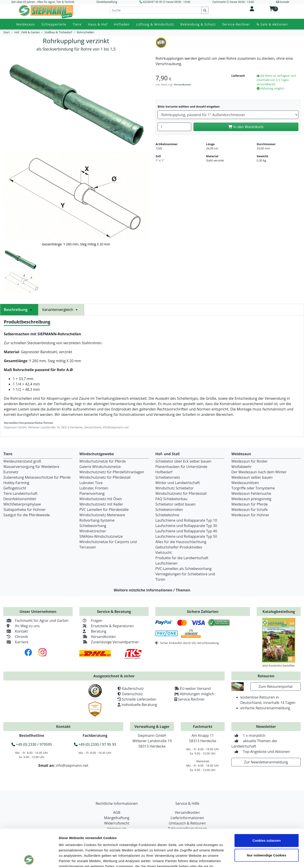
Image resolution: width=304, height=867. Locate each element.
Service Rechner (191, 699)
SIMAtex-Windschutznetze (101, 536)
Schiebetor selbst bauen (175, 504)
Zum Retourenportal (275, 686)
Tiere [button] (77, 24)
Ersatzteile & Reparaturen (106, 625)
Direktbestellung (106, 2)
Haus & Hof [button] (97, 24)
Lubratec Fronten (93, 488)
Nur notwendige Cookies (266, 818)
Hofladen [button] (122, 24)
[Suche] (156, 10)
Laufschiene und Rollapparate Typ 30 (186, 525)
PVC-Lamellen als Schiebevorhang (183, 568)
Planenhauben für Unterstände (181, 466)
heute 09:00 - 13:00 (178, 2)
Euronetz (10, 472)
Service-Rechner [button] (236, 24)
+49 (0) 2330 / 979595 (31, 744)
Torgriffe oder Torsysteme (253, 488)
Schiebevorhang (92, 525)
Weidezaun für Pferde (249, 504)
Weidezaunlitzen (245, 482)
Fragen (90, 620)
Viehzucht (163, 552)
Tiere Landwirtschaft (20, 493)
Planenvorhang (92, 493)
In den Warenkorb (245, 126)
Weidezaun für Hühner (250, 514)
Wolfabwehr (241, 466)
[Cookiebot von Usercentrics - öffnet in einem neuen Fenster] (29, 858)
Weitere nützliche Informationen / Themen (152, 590)
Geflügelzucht (14, 488)
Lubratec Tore (91, 482)
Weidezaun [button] (25, 24)
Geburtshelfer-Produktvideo (178, 547)
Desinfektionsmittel (19, 498)
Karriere (15, 642)
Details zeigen (254, 858)
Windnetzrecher (92, 531)
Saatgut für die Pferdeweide (26, 514)
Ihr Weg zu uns (21, 625)
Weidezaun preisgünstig (251, 498)
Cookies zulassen (266, 803)
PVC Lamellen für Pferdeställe (104, 509)
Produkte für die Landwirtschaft (181, 557)
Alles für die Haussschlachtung (180, 541)
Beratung (92, 631)
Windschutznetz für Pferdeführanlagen (111, 472)
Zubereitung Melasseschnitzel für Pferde (37, 477)
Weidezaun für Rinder (249, 461)
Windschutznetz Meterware (102, 514)
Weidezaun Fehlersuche (251, 493)
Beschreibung (19, 309)
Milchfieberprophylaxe (22, 504)
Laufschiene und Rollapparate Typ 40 (186, 531)
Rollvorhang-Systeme (97, 520)
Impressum (68, 840)
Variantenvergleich (61, 309)
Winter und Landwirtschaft (177, 482)
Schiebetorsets (167, 477)
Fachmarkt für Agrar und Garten (36, 620)
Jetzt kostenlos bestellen (279, 665)
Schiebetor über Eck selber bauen (183, 461)
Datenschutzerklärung (101, 840)
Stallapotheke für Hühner (24, 509)
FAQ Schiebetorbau (171, 498)
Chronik (15, 636)
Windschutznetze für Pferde (102, 461)
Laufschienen (166, 563)
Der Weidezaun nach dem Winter (259, 472)
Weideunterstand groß (22, 461)
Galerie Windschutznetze (100, 466)
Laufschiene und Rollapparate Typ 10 (186, 520)
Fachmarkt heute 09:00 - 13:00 (233, 2)
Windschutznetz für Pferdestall (104, 477)
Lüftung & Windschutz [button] (155, 24)
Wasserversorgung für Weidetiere (31, 466)
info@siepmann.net (72, 765)
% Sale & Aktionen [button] (272, 24)
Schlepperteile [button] (53, 24)
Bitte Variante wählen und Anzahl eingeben (189, 106)
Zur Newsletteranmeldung (266, 762)
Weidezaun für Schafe (249, 509)
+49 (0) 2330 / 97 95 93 (95, 744)
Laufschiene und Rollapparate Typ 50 (186, 536)
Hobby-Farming (16, 482)
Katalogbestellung (279, 611)
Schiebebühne (167, 514)
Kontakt (15, 631)
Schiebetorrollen (169, 509)
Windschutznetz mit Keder (101, 504)
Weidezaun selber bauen (252, 477)
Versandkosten (182, 84)
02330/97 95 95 (152, 2)
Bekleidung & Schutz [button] (198, 24)
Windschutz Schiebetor (174, 488)
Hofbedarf (163, 472)
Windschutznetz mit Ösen (100, 498)
